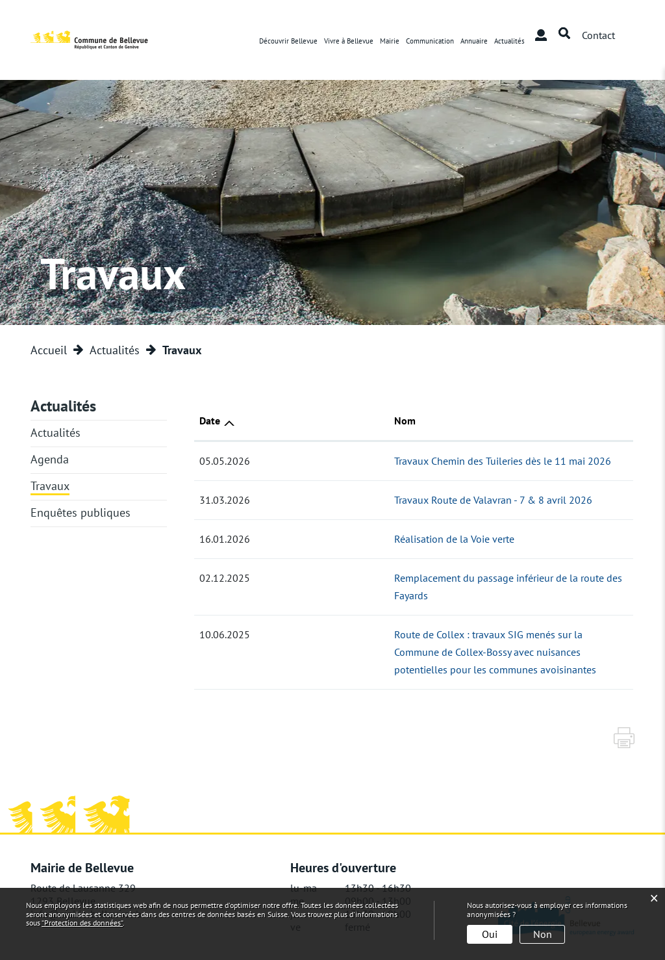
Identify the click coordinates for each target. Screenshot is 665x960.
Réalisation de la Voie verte (320, 538)
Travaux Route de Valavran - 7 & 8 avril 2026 (359, 499)
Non (542, 934)
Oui (489, 934)
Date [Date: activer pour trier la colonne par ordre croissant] (209, 420)
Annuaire (474, 40)
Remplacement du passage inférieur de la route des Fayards (392, 577)
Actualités (509, 40)
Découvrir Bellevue (288, 40)
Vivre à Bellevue (348, 40)
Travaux (50, 485)
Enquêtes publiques (81, 512)
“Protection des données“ (82, 923)
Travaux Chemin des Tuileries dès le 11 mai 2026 (368, 460)
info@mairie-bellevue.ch (86, 878)
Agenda (50, 459)
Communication (430, 40)
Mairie (389, 40)
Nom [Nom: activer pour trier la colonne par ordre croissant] (271, 420)
